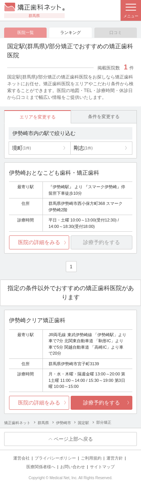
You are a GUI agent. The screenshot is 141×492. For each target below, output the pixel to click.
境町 (21, 148)
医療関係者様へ (40, 466)
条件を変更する (104, 116)
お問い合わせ (72, 466)
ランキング (70, 32)
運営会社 (21, 458)
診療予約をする (101, 403)
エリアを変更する (38, 117)
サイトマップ (102, 466)
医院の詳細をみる (39, 242)
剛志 (83, 148)
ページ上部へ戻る (73, 439)
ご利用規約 (91, 458)
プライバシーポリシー (55, 458)
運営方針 (114, 458)
